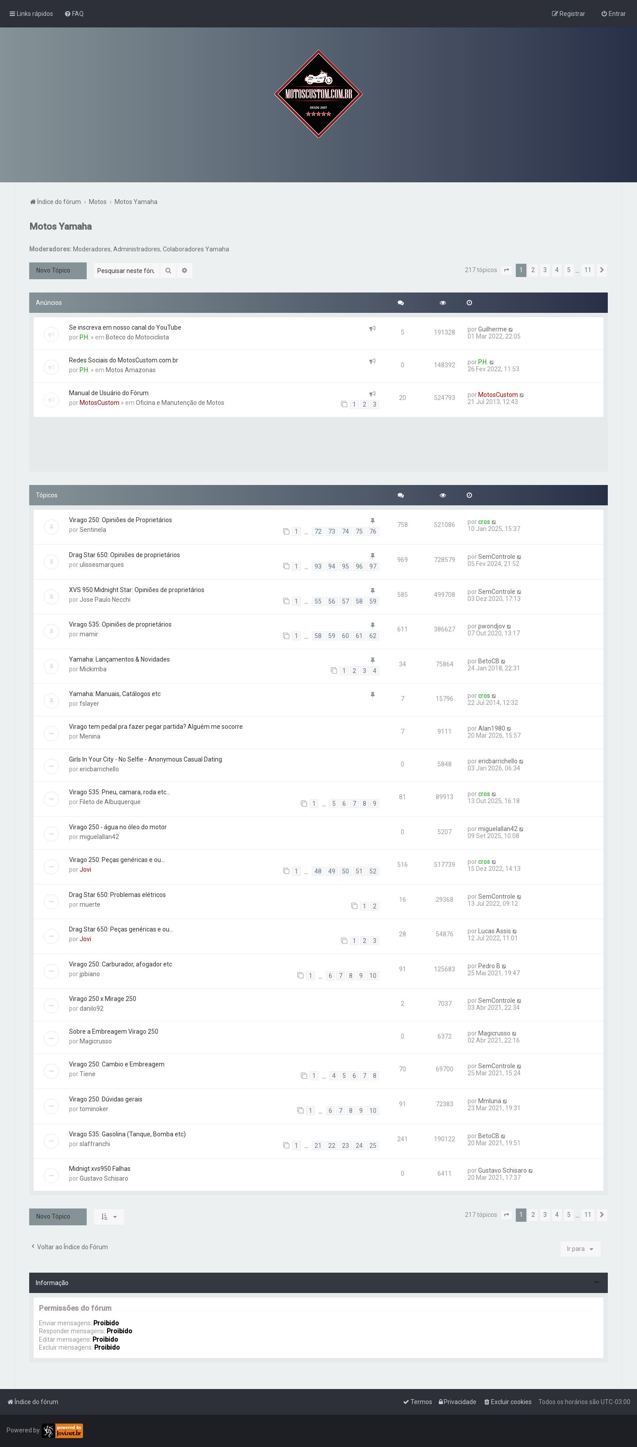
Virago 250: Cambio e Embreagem (117, 1064)
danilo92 (92, 1008)
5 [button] (569, 269)
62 (372, 635)
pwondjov (491, 626)
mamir (89, 634)
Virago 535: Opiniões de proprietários (120, 624)
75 (359, 531)
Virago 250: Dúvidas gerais (105, 1099)
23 (345, 1145)
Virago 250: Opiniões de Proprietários (120, 519)
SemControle (496, 556)
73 (331, 531)
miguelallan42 (99, 836)
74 (345, 531)
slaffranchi (95, 1143)
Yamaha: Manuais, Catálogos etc (115, 693)
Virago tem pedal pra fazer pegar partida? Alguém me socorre (156, 726)
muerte (90, 904)
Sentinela (93, 529)
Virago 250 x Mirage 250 (102, 998)
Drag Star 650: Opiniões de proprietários (124, 554)
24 (359, 1145)
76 (372, 531)
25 (372, 1145)
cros (484, 521)
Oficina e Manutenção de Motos (180, 402)
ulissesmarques (102, 564)
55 (318, 601)
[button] (506, 270)
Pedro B (489, 966)
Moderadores (92, 249)
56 (331, 601)
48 (318, 871)
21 (318, 1145)
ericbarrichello (99, 769)
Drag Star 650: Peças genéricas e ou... (121, 929)
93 (318, 566)
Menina (90, 736)
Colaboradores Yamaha (196, 249)
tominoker (94, 1108)
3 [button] (545, 269)
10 (372, 975)
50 (345, 871)
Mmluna (489, 1100)
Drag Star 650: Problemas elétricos (117, 894)
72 (318, 531)
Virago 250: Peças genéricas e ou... (117, 859)
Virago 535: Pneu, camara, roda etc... (119, 792)
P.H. (84, 337)
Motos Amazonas (131, 369)
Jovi (85, 869)
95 (345, 566)
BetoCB (488, 661)
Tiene (88, 1074)
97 (372, 566)
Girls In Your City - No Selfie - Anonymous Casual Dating (145, 759)
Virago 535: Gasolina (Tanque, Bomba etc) (127, 1134)
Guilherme (492, 329)
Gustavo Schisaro (104, 1178)
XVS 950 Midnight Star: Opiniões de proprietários (136, 589)
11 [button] (587, 269)
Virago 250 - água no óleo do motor (118, 827)
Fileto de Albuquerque (110, 801)
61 (359, 635)
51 (359, 871)
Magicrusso (96, 1041)
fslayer (89, 703)
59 (372, 601)
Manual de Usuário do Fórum (109, 392)
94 (331, 566)
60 (345, 635)
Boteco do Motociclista (137, 337)
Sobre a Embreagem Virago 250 (113, 1031)
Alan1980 (491, 728)
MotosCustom (99, 402)
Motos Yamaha (60, 226)
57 (345, 601)
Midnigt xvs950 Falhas (99, 1168)
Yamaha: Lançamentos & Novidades (119, 659)
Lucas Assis (494, 931)
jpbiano (90, 973)
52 (372, 871)
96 (359, 566)
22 (331, 1145)
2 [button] (533, 269)
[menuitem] (74, 13)
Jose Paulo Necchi (105, 599)
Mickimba (93, 669)
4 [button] (557, 269)
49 (331, 871)
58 (359, 601)
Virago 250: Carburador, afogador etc (120, 964)
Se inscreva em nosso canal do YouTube (125, 327)
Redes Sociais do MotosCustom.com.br (123, 360)
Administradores (136, 249)
